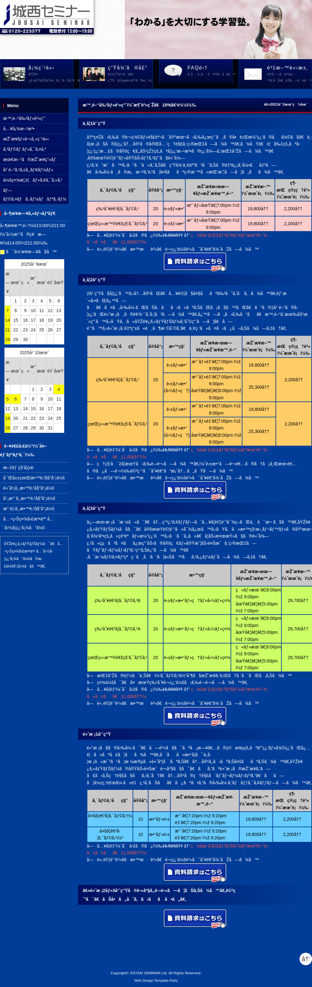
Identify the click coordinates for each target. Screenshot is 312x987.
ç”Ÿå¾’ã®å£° (130, 74)
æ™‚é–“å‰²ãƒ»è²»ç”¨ (24, 118)
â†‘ (306, 959)
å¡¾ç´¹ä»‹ (50, 74)
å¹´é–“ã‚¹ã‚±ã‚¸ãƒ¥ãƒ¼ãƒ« (28, 169)
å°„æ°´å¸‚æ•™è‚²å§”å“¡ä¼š (29, 498)
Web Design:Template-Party (156, 980)
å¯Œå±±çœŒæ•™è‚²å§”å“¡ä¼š (34, 477)
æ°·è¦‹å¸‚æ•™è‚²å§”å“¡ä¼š (28, 508)
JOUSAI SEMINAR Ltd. (149, 973)
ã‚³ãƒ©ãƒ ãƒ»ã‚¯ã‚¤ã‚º (24, 149)
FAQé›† (210, 71)
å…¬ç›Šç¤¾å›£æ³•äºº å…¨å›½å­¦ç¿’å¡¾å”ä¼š (28, 523)
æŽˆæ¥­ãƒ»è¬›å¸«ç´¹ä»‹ (26, 138)
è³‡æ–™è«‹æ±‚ (289, 74)
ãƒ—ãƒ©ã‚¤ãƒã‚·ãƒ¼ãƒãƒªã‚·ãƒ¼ (34, 195)
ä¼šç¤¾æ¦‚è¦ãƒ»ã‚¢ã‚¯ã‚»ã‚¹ (32, 180)
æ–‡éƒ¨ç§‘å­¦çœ (20, 467)
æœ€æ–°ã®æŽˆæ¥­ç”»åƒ (31, 159)
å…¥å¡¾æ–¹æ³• (19, 128)
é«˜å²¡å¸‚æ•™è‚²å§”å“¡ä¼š (28, 488)
